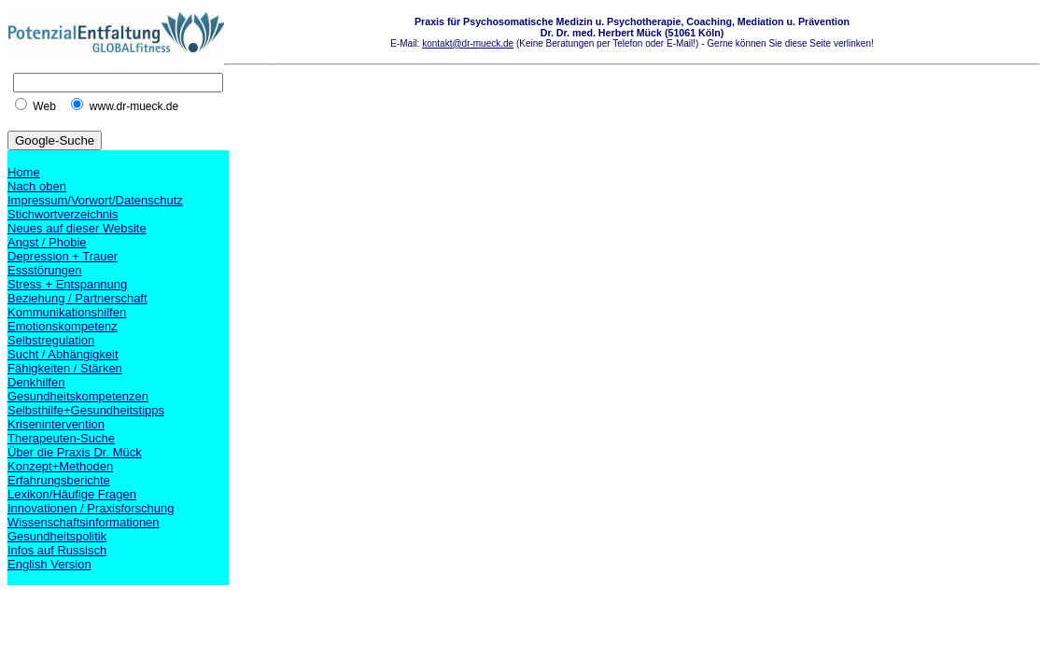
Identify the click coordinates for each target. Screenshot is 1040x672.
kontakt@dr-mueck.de (467, 43)
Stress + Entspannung (67, 284)
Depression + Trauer (62, 256)
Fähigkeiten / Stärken (64, 368)
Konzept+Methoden (60, 466)
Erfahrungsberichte (58, 480)
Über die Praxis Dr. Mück (74, 452)
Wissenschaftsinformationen (83, 522)
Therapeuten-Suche (61, 438)
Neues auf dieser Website (77, 228)
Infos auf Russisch (56, 550)
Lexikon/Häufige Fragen (71, 494)
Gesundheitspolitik (56, 536)
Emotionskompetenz (62, 326)
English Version (49, 564)
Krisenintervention (56, 424)
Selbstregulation (50, 340)
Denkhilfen (35, 382)
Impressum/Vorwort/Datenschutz (95, 200)
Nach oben (36, 186)
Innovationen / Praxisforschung (91, 508)
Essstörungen (44, 270)
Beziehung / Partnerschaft (77, 298)
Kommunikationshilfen (66, 312)
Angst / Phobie (47, 242)
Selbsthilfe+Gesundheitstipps (85, 410)
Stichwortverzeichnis (63, 214)
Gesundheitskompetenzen (77, 396)
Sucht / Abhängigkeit (63, 354)
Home (23, 172)
